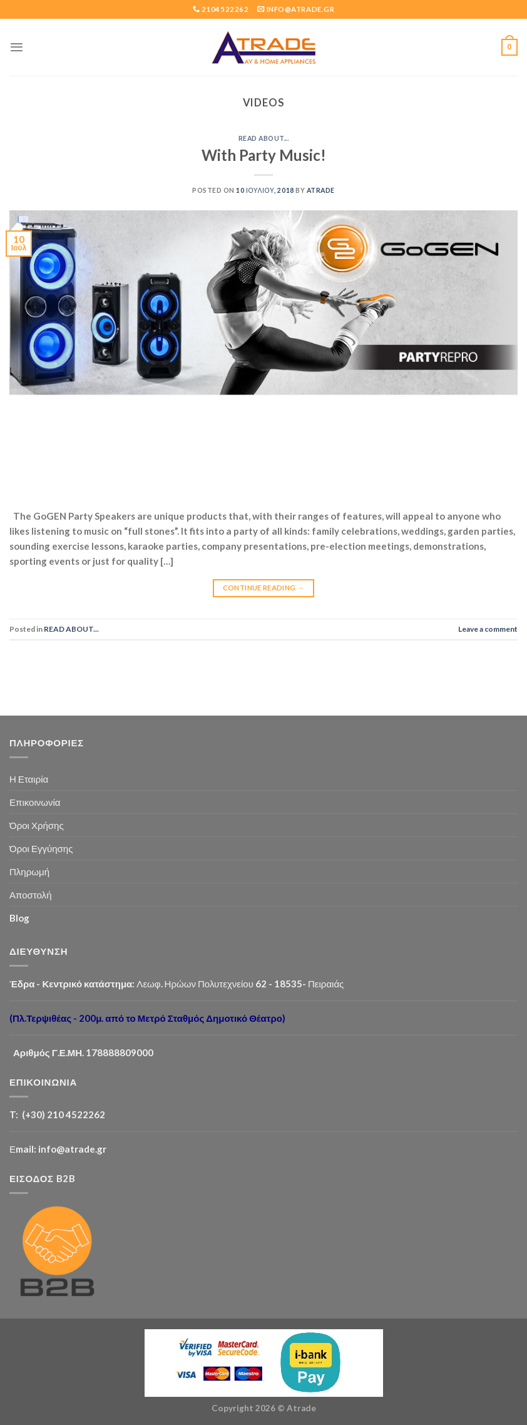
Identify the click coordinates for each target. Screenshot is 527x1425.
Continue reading (263, 588)
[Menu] (16, 47)
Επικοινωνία (35, 802)
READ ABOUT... (263, 138)
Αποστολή (30, 894)
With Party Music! (264, 155)
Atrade (321, 190)
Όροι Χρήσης (36, 825)
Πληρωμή (29, 871)
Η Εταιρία (28, 779)
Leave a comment (488, 629)
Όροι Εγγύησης (41, 848)
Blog (19, 917)
